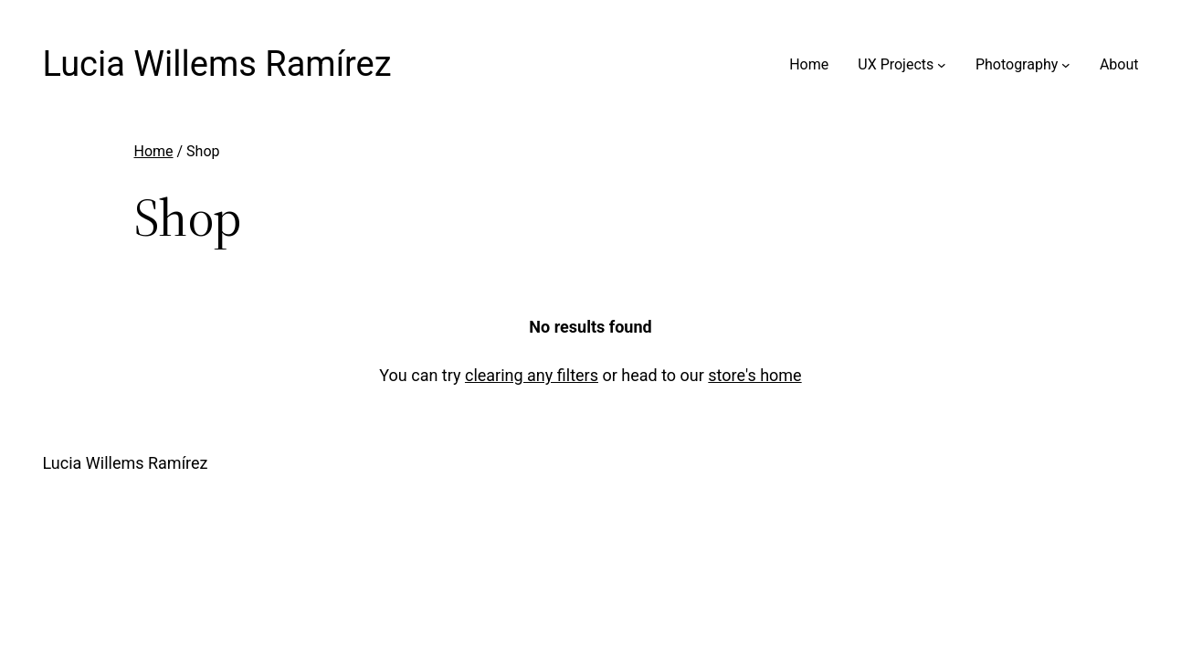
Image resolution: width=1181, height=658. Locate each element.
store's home (754, 375)
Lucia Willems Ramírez (217, 64)
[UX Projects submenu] (941, 64)
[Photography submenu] (1065, 64)
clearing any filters (531, 375)
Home (154, 151)
